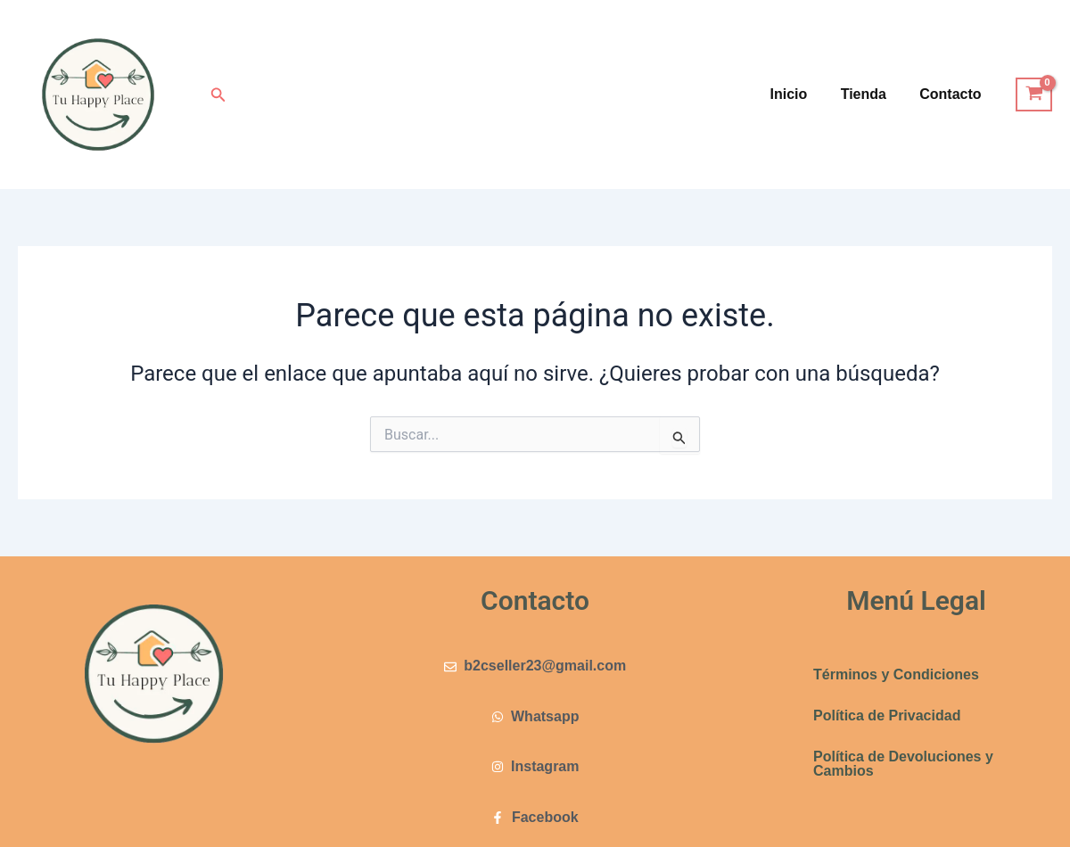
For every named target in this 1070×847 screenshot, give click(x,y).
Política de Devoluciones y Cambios (903, 763)
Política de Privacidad (886, 715)
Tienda (870, 94)
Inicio (800, 94)
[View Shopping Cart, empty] (1034, 94)
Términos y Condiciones (896, 674)
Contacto (953, 94)
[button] (218, 95)
